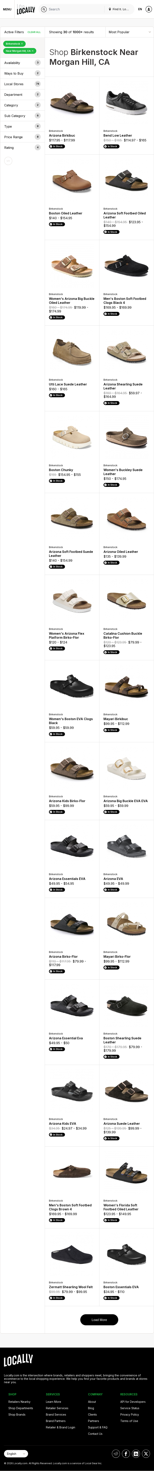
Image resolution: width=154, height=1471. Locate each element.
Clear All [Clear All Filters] (34, 32)
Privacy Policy (129, 1414)
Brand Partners (56, 1421)
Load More (99, 1320)
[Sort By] (130, 32)
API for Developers (133, 1401)
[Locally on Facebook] (126, 1454)
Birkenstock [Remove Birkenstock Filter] (14, 43)
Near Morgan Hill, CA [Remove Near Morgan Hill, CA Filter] (20, 50)
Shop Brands (16, 1414)
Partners (93, 1421)
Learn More (53, 1401)
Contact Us (95, 1433)
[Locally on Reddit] (116, 1454)
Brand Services (56, 1414)
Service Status (129, 1408)
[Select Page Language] (16, 1453)
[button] (22, 63)
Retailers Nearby (19, 1401)
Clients (92, 1414)
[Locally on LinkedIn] (136, 1454)
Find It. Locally (120, 9)
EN (140, 9)
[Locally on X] (146, 1454)
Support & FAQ (97, 1427)
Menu (7, 9)
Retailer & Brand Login (60, 1427)
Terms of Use (129, 1421)
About (92, 1401)
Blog (91, 1408)
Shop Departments (20, 1408)
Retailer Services (57, 1408)
